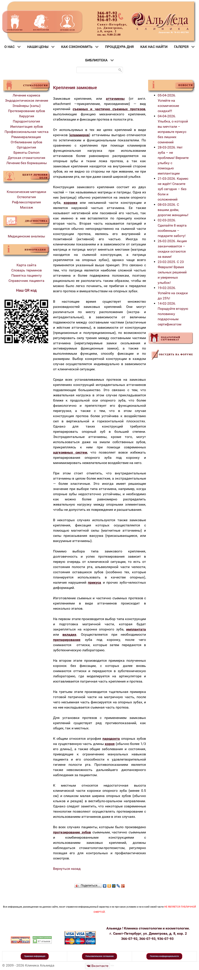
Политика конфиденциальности (164, 956)
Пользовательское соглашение (99, 956)
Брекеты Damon (26, 152)
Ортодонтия (26, 147)
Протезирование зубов (26, 111)
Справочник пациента (26, 281)
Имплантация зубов (26, 126)
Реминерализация (26, 137)
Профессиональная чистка (26, 132)
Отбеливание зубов (26, 142)
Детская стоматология (26, 158)
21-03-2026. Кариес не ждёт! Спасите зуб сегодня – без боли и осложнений (173, 188)
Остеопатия (26, 197)
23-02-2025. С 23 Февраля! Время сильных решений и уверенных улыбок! (172, 272)
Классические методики (26, 192)
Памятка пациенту (26, 275)
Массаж (26, 207)
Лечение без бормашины (26, 163)
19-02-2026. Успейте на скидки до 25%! (173, 293)
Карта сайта (26, 265)
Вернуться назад (67, 869)
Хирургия (26, 116)
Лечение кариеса (26, 95)
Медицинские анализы (26, 236)
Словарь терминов (26, 270)
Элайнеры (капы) (26, 106)
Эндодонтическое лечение (26, 100)
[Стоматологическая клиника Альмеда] (97, 966)
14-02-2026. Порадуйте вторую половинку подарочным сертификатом (173, 313)
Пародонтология (26, 121)
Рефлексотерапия (26, 202)
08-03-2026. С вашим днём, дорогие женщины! (173, 209)
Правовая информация (34, 956)
